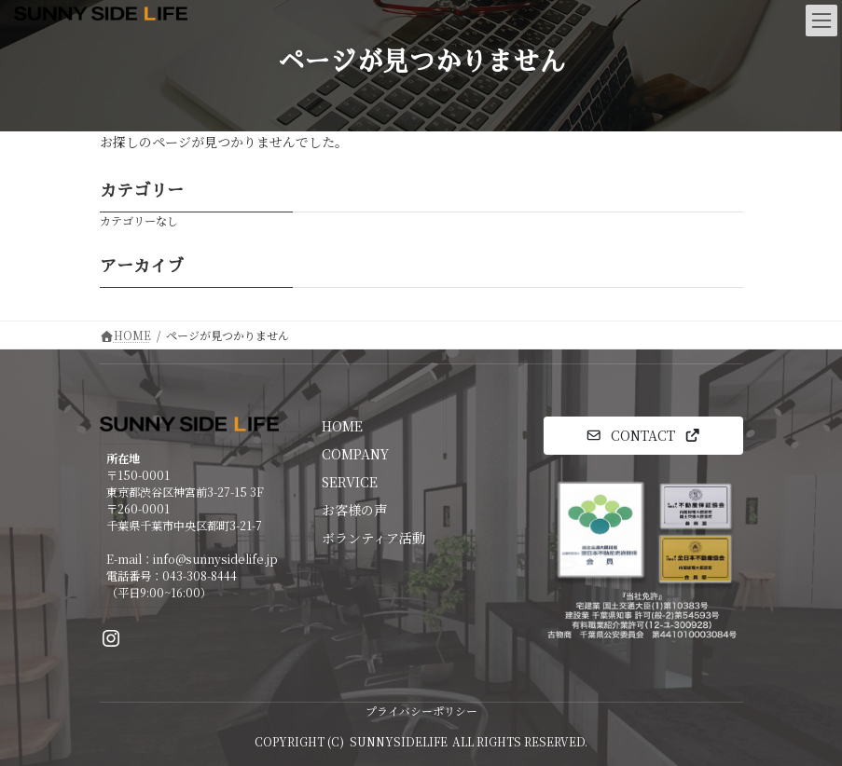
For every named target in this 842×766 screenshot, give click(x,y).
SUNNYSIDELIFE (399, 741)
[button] (643, 436)
